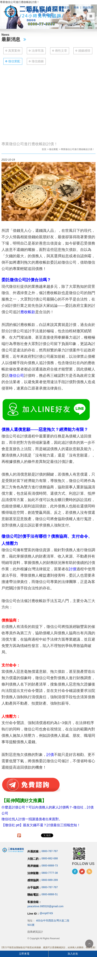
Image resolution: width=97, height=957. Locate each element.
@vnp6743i (46, 913)
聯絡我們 (88, 7)
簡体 (76, 7)
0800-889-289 (49, 880)
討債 (72, 569)
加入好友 (73, 953)
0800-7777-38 (49, 872)
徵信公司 (16, 375)
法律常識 (38, 50)
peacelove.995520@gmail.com (45, 906)
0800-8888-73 (49, 865)
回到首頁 (64, 7)
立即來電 (24, 953)
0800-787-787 (49, 851)
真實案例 (14, 50)
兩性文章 (61, 50)
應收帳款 (27, 312)
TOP (89, 944)
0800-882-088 (49, 858)
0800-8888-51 (49, 894)
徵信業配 (14, 61)
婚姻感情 (84, 50)
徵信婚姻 (38, 61)
